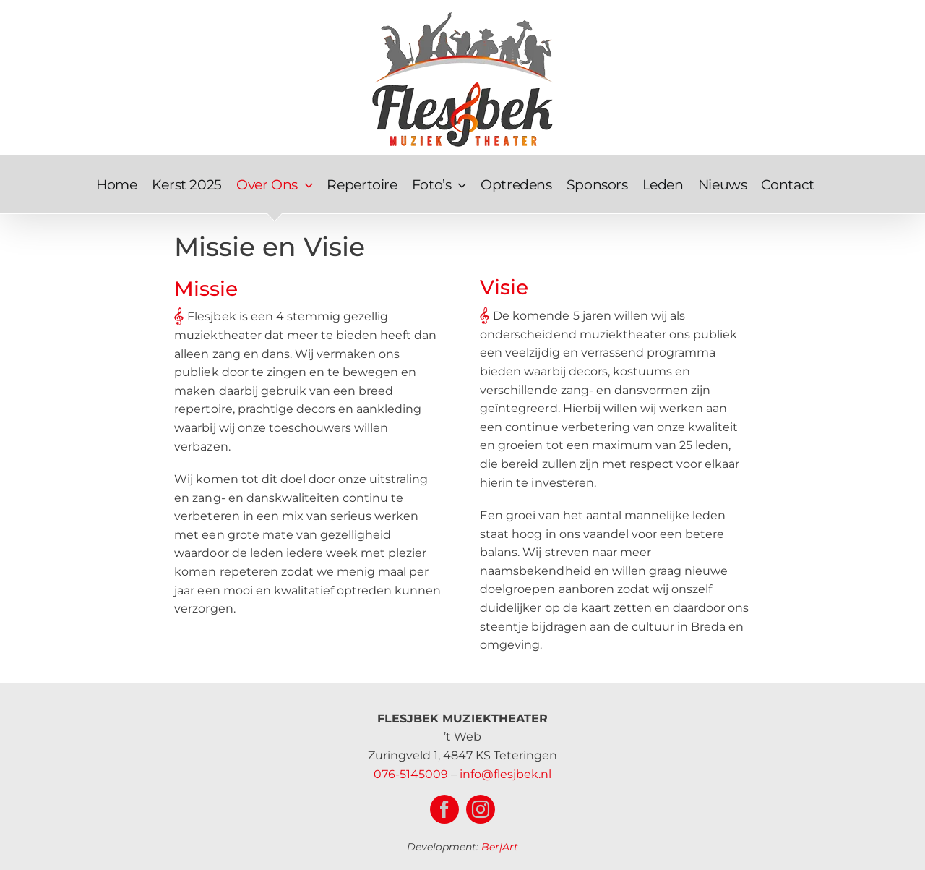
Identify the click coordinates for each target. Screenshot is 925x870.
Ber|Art (499, 846)
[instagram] (480, 809)
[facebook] (444, 809)
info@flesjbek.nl (505, 774)
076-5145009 (411, 774)
